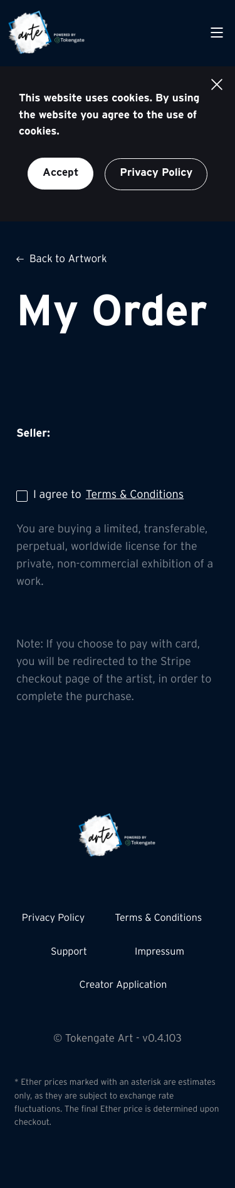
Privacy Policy (156, 173)
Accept (61, 173)
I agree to (100, 496)
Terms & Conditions (135, 495)
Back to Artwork (61, 260)
